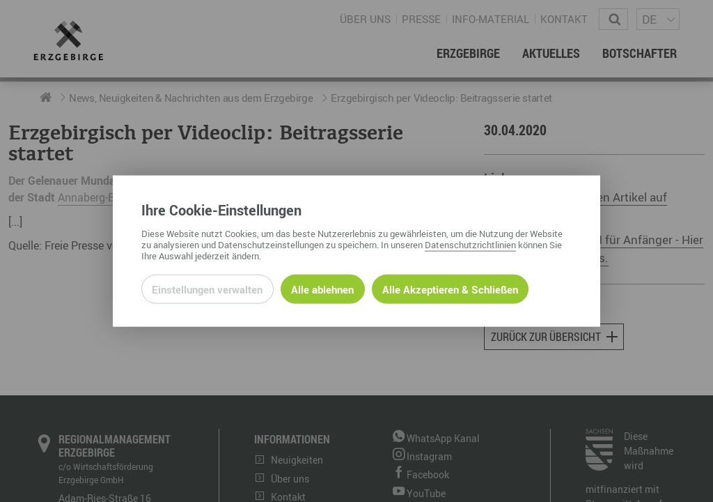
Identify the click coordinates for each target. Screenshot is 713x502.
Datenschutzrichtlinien (470, 244)
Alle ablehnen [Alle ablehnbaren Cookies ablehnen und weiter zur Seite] (322, 289)
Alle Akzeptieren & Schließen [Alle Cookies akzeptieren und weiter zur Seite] (450, 289)
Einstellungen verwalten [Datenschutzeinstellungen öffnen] (207, 289)
